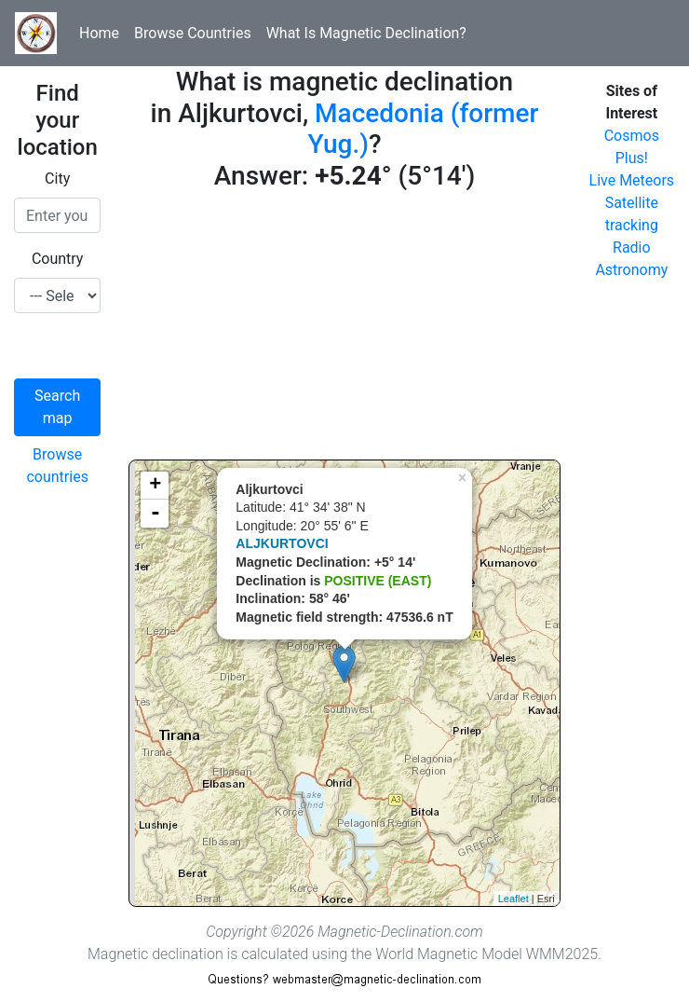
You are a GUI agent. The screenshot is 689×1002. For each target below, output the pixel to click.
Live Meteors (632, 180)
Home (99, 33)
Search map (57, 407)
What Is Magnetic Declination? (366, 33)
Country (58, 259)
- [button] (155, 514)
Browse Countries (192, 33)
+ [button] (155, 486)
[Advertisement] (344, 329)
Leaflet (513, 898)
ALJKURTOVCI (282, 543)
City (57, 178)
